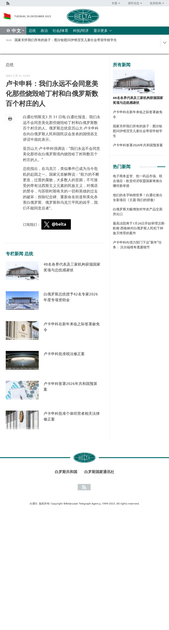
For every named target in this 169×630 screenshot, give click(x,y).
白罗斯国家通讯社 (99, 472)
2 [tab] (152, 165)
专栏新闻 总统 (19, 253)
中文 (16, 30)
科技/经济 (81, 30)
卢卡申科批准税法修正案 (64, 354)
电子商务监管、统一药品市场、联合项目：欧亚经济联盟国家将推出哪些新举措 (137, 181)
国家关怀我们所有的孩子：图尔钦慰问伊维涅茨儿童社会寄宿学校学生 (137, 131)
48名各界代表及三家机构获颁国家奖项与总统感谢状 (138, 100)
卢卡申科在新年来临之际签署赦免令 (137, 114)
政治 (44, 30)
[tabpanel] (139, 214)
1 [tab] (144, 165)
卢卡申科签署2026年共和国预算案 (138, 145)
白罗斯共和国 (66, 472)
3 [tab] (161, 165)
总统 (32, 30)
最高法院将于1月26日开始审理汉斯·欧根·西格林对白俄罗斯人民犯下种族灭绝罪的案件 (139, 228)
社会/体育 (60, 30)
